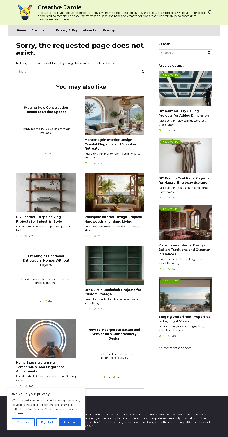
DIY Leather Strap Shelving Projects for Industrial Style (39, 219)
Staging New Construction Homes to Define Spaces (46, 110)
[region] (46, 409)
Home (21, 30)
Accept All (70, 422)
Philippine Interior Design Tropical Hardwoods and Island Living (113, 219)
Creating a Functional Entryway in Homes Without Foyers (46, 260)
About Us (90, 30)
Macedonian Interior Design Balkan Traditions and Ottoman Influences (184, 249)
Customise (23, 422)
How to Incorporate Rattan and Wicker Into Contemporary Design (114, 334)
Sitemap (108, 30)
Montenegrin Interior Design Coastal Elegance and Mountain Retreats (111, 144)
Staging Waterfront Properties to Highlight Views (184, 319)
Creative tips (41, 30)
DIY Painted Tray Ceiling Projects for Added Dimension (184, 113)
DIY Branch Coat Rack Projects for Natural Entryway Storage (184, 180)
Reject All (47, 422)
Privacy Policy (67, 30)
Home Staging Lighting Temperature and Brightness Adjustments (40, 367)
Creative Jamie (60, 7)
